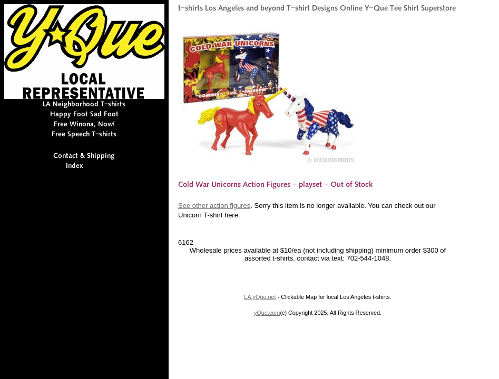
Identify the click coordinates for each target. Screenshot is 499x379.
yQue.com (267, 313)
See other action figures (214, 206)
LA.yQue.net (260, 297)
